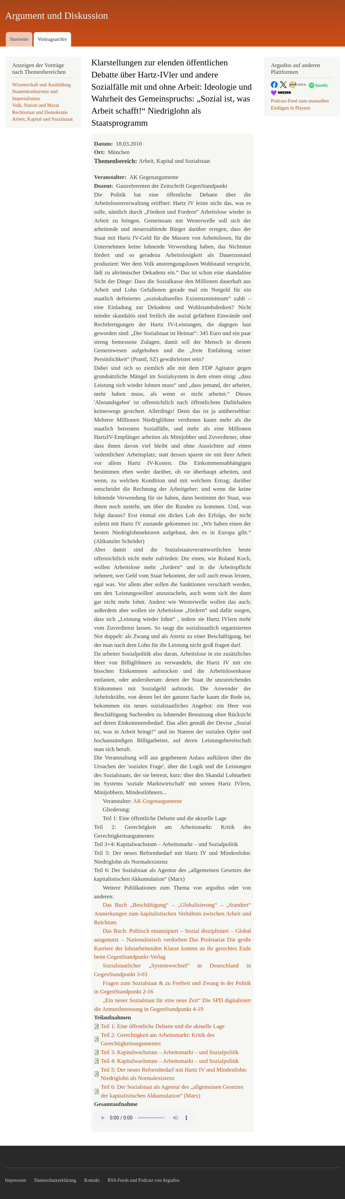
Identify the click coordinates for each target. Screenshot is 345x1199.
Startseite (19, 39)
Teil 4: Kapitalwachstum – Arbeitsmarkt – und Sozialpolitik (170, 1061)
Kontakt (92, 1180)
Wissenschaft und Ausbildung (41, 84)
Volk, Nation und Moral (35, 105)
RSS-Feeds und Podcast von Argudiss (144, 1180)
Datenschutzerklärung (55, 1180)
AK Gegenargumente (157, 801)
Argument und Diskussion (56, 15)
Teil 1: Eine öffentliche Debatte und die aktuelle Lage (162, 1026)
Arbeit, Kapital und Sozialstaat (42, 119)
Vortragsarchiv (52, 39)
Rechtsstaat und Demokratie (40, 112)
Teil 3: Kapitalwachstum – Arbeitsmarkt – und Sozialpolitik (170, 1052)
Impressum (15, 1180)
